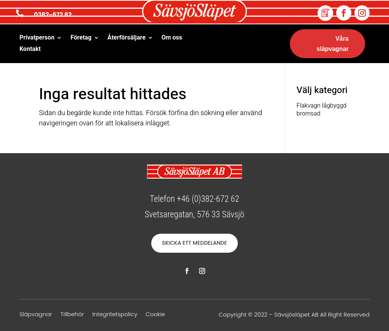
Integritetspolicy (114, 315)
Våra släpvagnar (332, 43)
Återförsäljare (126, 38)
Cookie (155, 315)
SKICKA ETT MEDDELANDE (194, 243)
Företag (80, 38)
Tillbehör (72, 315)
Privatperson (36, 38)
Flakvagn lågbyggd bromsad (321, 109)
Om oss (171, 38)
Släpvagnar (35, 315)
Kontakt (30, 50)
